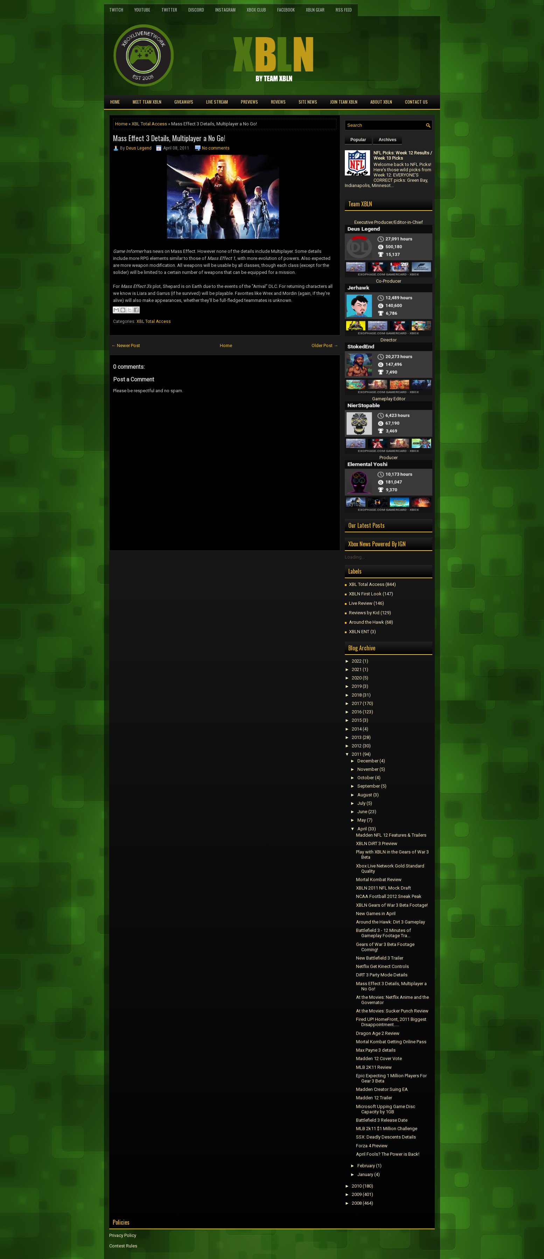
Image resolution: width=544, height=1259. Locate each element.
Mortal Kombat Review (379, 879)
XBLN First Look (365, 593)
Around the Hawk (366, 622)
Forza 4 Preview (372, 1145)
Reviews (278, 102)
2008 (357, 1203)
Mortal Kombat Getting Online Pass (391, 1041)
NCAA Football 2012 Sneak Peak (388, 896)
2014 (357, 729)
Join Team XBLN (343, 102)
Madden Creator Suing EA (382, 1089)
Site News (308, 102)
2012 (357, 745)
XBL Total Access (149, 123)
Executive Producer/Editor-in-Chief (388, 222)
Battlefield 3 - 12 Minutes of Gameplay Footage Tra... (383, 933)
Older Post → (325, 345)
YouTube (142, 10)
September (368, 786)
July (361, 803)
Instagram (225, 10)
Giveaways (183, 102)
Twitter (169, 10)
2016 (357, 711)
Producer (388, 457)
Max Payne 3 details (376, 1050)
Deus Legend (139, 148)
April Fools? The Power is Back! (387, 1154)
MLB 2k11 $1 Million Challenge (386, 1128)
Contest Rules (123, 1245)
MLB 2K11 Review (374, 1067)
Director (389, 340)
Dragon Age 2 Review (377, 1033)
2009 (357, 1194)
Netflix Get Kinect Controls (382, 966)
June (362, 811)
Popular (358, 139)
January (365, 1174)
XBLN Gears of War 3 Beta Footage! (392, 905)
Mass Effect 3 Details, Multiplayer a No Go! (169, 137)
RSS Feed (344, 10)
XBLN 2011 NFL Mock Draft (383, 888)
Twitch (116, 10)
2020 (357, 677)
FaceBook (286, 10)
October (365, 777)
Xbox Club (256, 10)
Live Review (360, 603)
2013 (357, 737)
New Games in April (376, 913)
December (367, 760)
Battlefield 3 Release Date (381, 1120)
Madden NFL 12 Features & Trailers (391, 835)
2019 (357, 686)
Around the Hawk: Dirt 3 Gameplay (390, 922)
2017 (357, 703)
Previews (249, 102)
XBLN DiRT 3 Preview (376, 843)
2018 (357, 695)
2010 (357, 1186)
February (366, 1165)
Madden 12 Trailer (374, 1097)
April (362, 828)
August (364, 794)
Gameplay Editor (388, 398)
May (361, 820)
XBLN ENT (359, 631)
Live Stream (217, 102)
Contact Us (416, 102)
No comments (216, 148)
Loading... (355, 557)
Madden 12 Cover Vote (379, 1058)
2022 (357, 661)
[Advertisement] (191, 566)
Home (115, 102)
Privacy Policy (122, 1235)
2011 (357, 754)
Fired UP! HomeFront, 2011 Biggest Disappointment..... (391, 1022)
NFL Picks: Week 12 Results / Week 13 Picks (403, 155)
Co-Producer (388, 281)
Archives (388, 139)
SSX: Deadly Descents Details (386, 1137)
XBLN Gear (315, 10)
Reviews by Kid (364, 612)
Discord (196, 10)
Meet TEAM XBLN (147, 102)
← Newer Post (125, 345)
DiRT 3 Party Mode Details (381, 974)
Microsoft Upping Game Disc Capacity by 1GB (385, 1109)
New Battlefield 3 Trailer (379, 958)
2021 (357, 669)
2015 (357, 720)
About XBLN (381, 102)
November (367, 769)
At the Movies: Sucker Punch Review (392, 1011)
